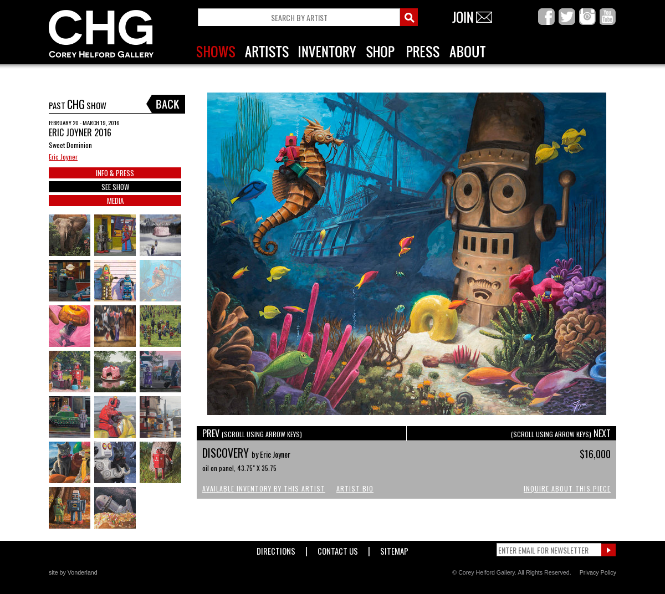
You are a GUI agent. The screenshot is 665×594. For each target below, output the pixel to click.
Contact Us (338, 548)
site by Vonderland (73, 572)
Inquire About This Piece (567, 488)
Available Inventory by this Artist (263, 488)
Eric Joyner (63, 156)
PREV (252, 433)
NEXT (561, 433)
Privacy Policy (598, 572)
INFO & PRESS (115, 172)
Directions (276, 548)
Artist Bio (355, 488)
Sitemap (394, 548)
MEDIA (115, 200)
